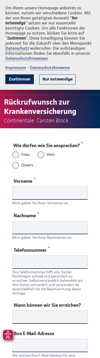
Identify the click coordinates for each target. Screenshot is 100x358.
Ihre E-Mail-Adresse (34, 333)
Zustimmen (19, 79)
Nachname (26, 215)
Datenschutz (17, 48)
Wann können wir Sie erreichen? (47, 305)
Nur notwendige (57, 79)
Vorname (24, 181)
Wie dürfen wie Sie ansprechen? (47, 144)
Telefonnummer (32, 250)
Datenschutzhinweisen (26, 58)
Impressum (15, 67)
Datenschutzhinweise (50, 67)
